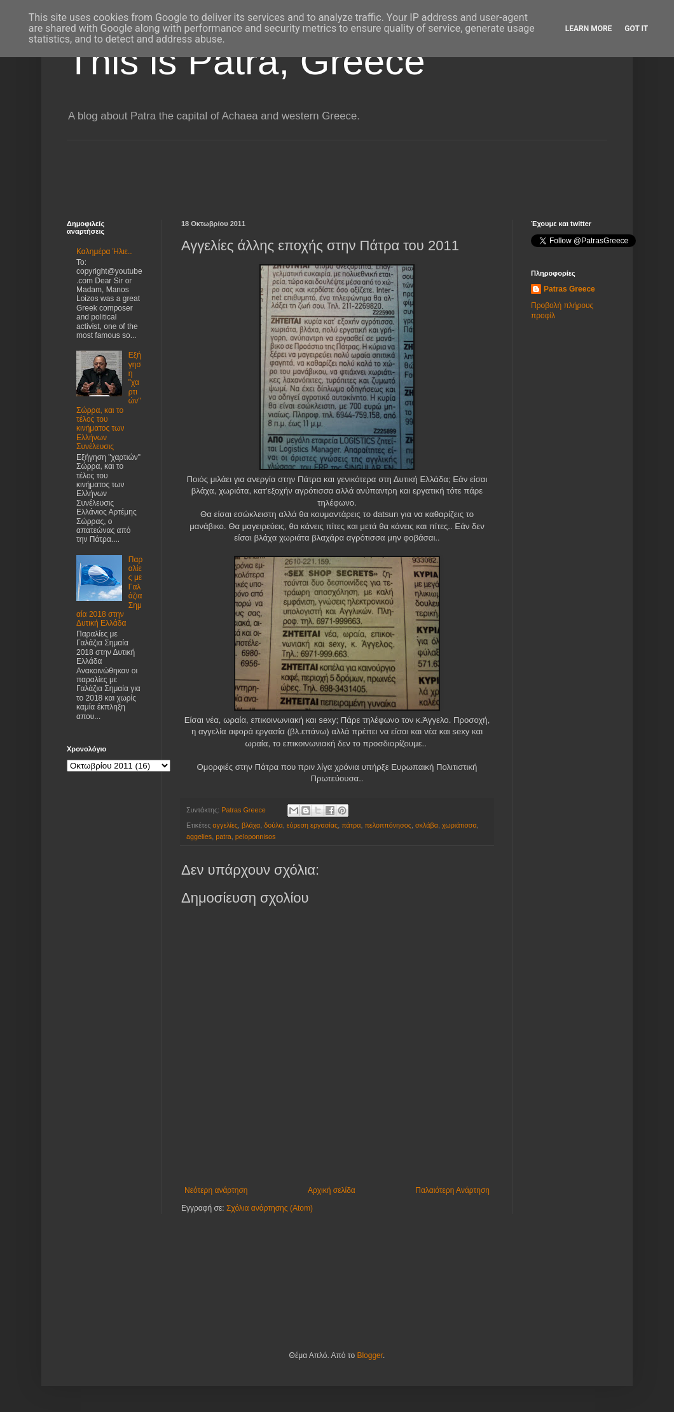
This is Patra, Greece (246, 61)
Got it (636, 28)
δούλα (273, 825)
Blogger (370, 1355)
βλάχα (251, 825)
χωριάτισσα (459, 825)
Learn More (588, 28)
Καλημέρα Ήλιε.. (104, 251)
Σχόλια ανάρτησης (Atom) (269, 1208)
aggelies (199, 836)
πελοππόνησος (387, 825)
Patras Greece (569, 289)
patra (223, 836)
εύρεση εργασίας (312, 825)
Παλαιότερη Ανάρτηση (452, 1190)
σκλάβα (426, 825)
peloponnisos (255, 836)
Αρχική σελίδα (331, 1190)
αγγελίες (225, 825)
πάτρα (351, 825)
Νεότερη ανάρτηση (215, 1190)
